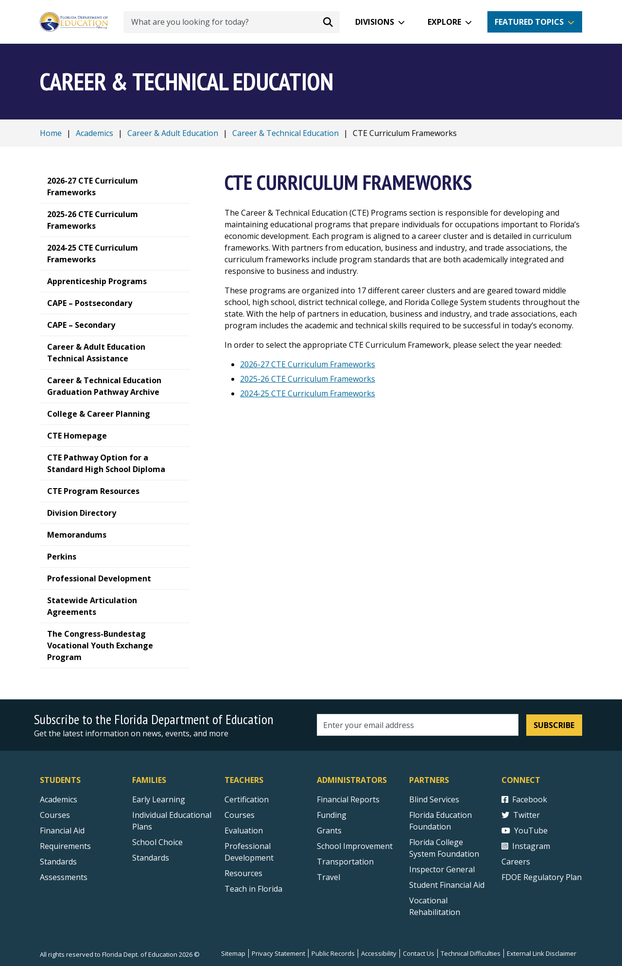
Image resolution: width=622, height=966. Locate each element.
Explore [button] (444, 22)
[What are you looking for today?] (231, 22)
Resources (243, 873)
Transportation (345, 861)
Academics (94, 133)
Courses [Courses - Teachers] (240, 815)
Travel (328, 877)
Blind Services (434, 799)
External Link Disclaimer (541, 953)
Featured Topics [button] (529, 22)
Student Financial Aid (446, 885)
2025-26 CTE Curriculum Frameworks (307, 378)
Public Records (333, 953)
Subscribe (554, 725)
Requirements (65, 846)
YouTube (524, 830)
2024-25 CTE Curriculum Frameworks (307, 393)
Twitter (520, 815)
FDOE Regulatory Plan (541, 877)
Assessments (63, 877)
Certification (247, 799)
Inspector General (442, 869)
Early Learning (158, 799)
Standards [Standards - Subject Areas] (58, 861)
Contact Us (418, 953)
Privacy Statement (278, 953)
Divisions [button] (374, 22)
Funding (331, 815)
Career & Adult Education (172, 133)
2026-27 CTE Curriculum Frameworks (307, 364)
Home (51, 133)
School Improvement (355, 846)
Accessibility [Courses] (379, 953)
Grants (329, 830)
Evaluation (244, 830)
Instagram (525, 846)
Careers (515, 861)
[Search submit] (328, 22)
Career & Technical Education (285, 133)
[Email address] (417, 725)
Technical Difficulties (471, 953)
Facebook (524, 799)
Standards (150, 857)
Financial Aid (62, 830)
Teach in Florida (253, 888)
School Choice (157, 842)
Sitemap (233, 953)
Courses (55, 815)
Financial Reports (348, 799)
